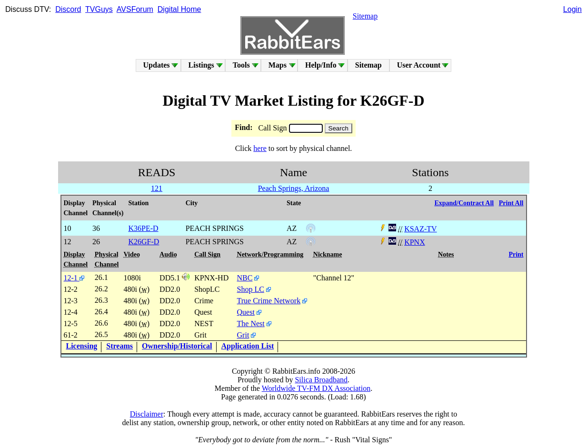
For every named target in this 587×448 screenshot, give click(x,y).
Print (515, 254)
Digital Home (179, 9)
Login (572, 9)
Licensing (82, 346)
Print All (511, 203)
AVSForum (135, 9)
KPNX (414, 242)
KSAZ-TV (420, 229)
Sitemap (365, 16)
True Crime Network (269, 301)
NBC (245, 278)
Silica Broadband (321, 380)
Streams (119, 346)
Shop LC (250, 289)
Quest (246, 312)
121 (156, 188)
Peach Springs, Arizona (293, 188)
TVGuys (99, 9)
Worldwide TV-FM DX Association (316, 388)
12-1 (74, 278)
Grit (243, 335)
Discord (68, 9)
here (260, 148)
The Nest (251, 323)
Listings (201, 65)
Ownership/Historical (177, 346)
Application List (247, 346)
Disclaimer (146, 414)
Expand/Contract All (464, 203)
